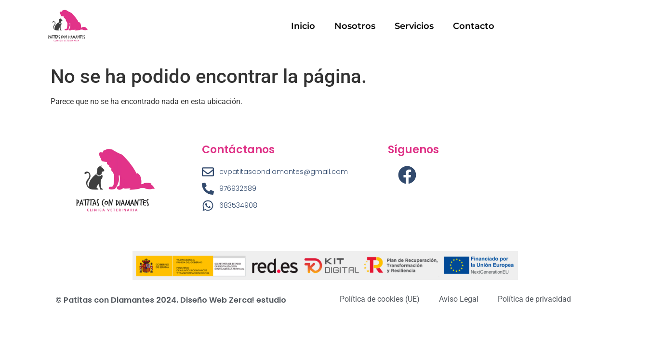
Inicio (303, 26)
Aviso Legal (458, 299)
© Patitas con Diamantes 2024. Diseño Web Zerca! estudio (170, 300)
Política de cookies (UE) (380, 299)
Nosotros (354, 26)
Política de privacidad (534, 299)
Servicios (414, 26)
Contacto (473, 26)
